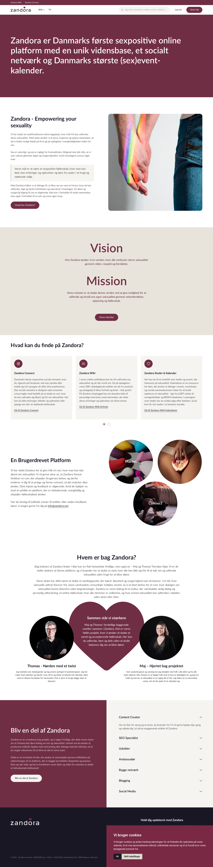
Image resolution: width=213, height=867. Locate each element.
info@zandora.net (58, 506)
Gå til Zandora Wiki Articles (93, 407)
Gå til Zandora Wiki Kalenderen (160, 410)
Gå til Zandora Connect (26, 410)
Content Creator (129, 717)
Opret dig (194, 10)
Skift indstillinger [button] (132, 856)
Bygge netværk (128, 770)
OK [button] (117, 856)
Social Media (127, 791)
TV (50, 10)
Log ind (178, 10)
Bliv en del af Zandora (26, 778)
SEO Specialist (128, 738)
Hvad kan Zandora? (25, 205)
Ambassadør (127, 759)
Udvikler (124, 748)
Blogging (124, 780)
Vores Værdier (106, 317)
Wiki (40, 10)
